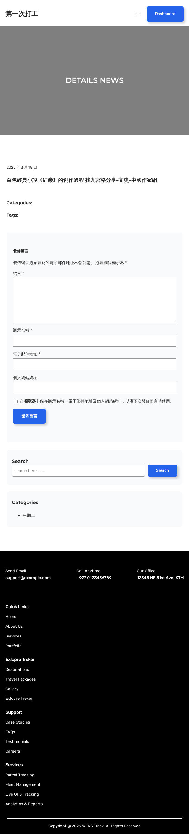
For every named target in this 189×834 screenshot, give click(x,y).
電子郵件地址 (26, 354)
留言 (18, 273)
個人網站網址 (25, 377)
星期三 (29, 515)
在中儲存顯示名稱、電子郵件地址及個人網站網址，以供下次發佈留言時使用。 (97, 401)
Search (162, 470)
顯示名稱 (22, 330)
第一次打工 (21, 14)
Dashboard (165, 13)
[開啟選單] (137, 14)
